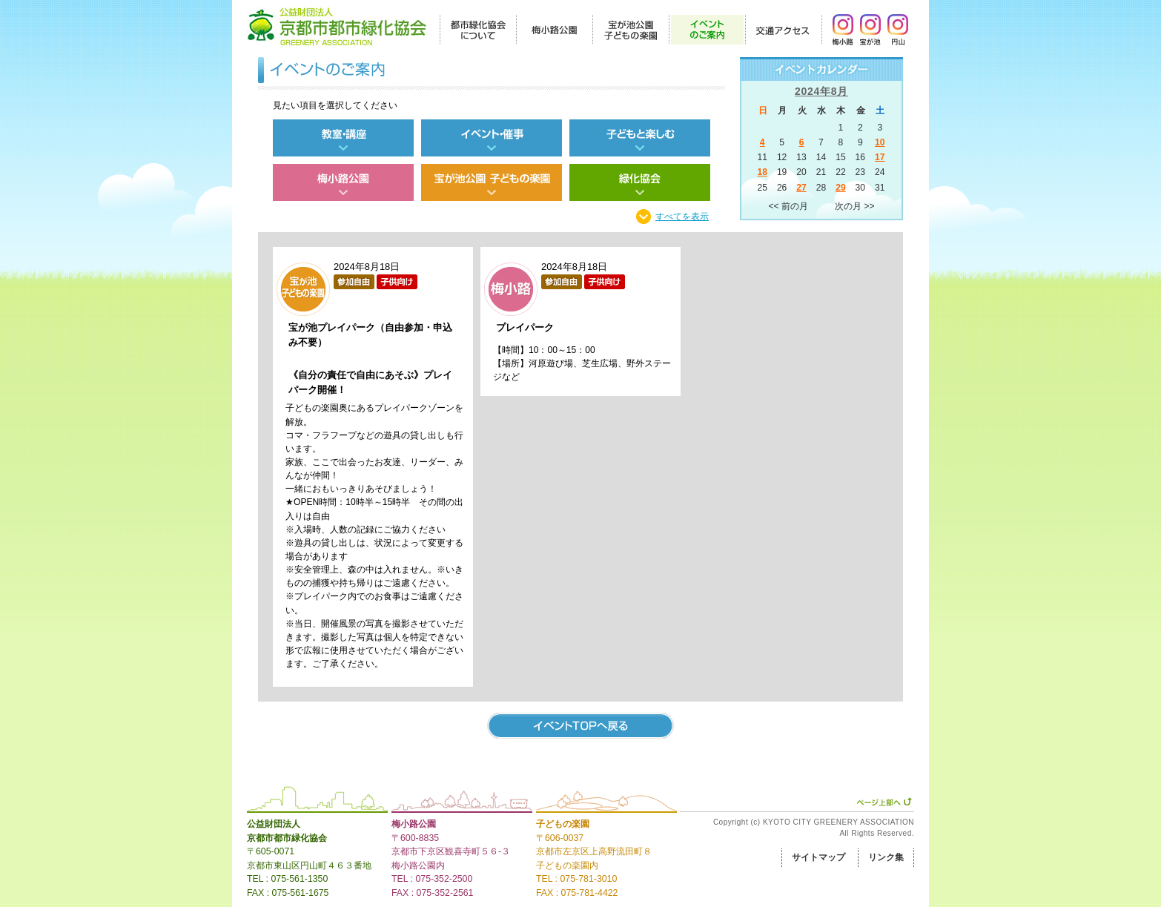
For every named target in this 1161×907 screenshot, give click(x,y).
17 (879, 157)
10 (879, 142)
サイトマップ (818, 857)
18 (762, 172)
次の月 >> (854, 206)
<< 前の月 (788, 206)
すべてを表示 (682, 216)
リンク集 (886, 857)
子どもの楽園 (562, 824)
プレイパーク (525, 327)
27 (801, 187)
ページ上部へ (884, 801)
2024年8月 (821, 91)
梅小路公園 (413, 824)
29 (840, 187)
